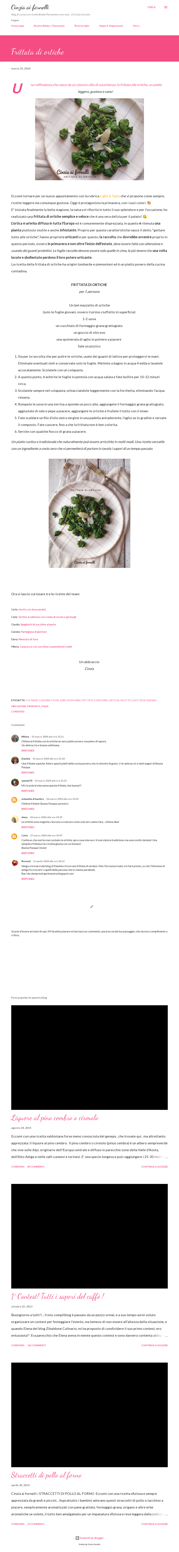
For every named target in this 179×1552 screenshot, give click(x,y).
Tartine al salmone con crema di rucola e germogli (47, 617)
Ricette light (129, 700)
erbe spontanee (70, 700)
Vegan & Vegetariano (111, 25)
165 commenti (36, 1345)
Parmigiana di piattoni (34, 631)
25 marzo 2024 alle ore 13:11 (48, 736)
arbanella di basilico (32, 798)
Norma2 (26, 861)
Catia (24, 835)
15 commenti (35, 1523)
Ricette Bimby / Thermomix (49, 25)
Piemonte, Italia (37, 706)
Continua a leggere (154, 1166)
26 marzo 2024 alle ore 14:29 (46, 817)
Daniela (25, 758)
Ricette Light (82, 25)
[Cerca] (152, 7)
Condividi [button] (17, 711)
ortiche (114, 700)
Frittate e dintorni (95, 700)
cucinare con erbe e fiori (42, 700)
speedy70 (26, 780)
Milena (25, 736)
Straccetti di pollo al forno (46, 1474)
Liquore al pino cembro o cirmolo (54, 1117)
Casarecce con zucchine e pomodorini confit (46, 646)
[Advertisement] (89, 966)
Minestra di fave (28, 639)
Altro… (137, 25)
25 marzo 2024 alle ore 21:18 (49, 758)
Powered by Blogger (89, 1538)
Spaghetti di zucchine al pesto (38, 624)
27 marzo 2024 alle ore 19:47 (46, 835)
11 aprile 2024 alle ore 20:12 (48, 861)
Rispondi (27, 750)
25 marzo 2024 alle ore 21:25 (51, 780)
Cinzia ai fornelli (30, 7)
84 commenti (35, 1166)
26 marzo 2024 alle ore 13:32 (62, 798)
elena (24, 817)
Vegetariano (148, 700)
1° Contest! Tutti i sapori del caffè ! (57, 1296)
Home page (17, 25)
